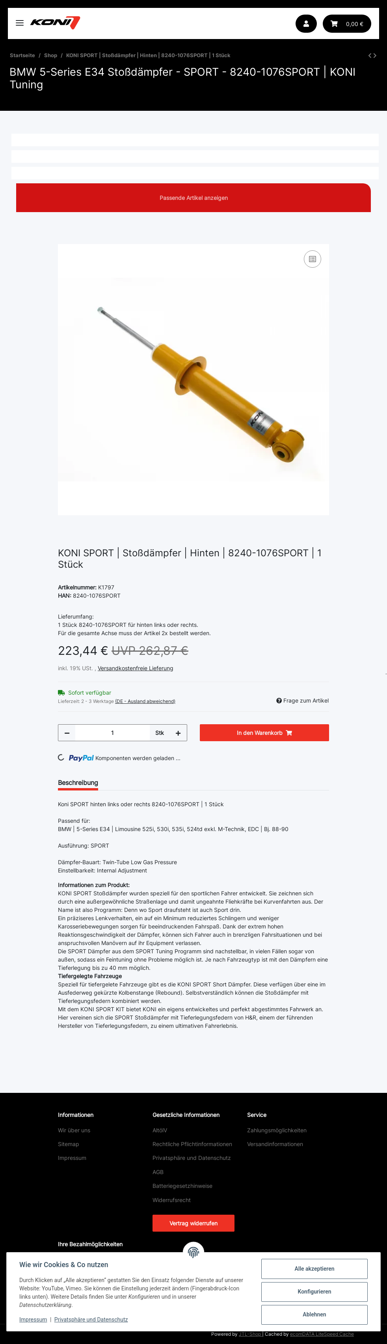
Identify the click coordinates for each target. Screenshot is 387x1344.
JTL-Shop (250, 1334)
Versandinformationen (275, 1144)
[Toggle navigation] (20, 19)
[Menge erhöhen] (178, 733)
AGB (158, 1172)
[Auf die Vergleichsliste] (312, 259)
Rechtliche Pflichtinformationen (192, 1144)
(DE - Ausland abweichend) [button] (145, 701)
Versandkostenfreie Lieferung (135, 668)
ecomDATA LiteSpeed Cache (322, 1334)
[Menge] (112, 733)
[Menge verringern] (67, 733)
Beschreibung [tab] (78, 783)
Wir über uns (74, 1130)
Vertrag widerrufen (193, 1223)
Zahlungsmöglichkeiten (277, 1130)
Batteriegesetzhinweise (182, 1185)
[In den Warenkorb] (64, 239)
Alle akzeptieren (314, 1269)
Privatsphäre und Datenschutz (192, 1157)
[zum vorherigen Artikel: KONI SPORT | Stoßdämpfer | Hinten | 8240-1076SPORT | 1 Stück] (369, 55)
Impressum (72, 1157)
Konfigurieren (314, 1291)
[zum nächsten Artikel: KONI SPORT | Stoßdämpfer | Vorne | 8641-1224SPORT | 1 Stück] (375, 55)
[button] (306, 24)
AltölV (160, 1130)
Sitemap (68, 1144)
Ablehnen (314, 1314)
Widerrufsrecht (172, 1200)
